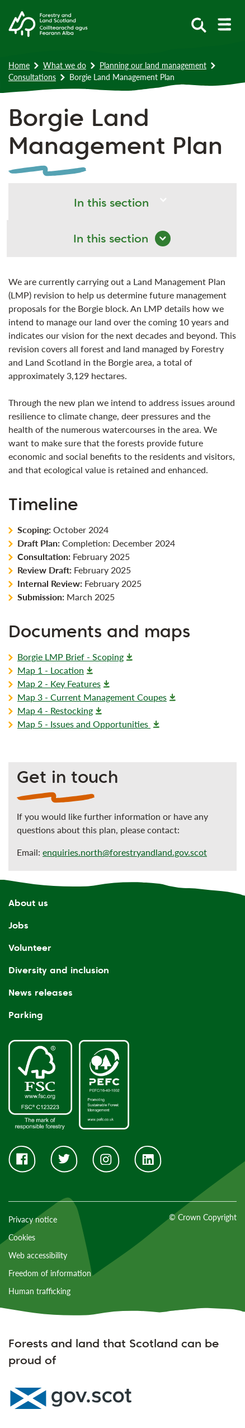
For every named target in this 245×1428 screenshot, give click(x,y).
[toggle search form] (198, 24)
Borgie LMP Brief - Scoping (70, 656)
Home (19, 65)
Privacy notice (32, 1219)
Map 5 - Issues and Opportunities (83, 723)
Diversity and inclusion (58, 970)
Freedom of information (49, 1273)
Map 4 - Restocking (55, 710)
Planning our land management (153, 65)
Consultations (32, 77)
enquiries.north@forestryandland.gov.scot (125, 852)
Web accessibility (37, 1255)
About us (28, 903)
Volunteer (29, 947)
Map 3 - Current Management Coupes (92, 697)
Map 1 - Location (50, 670)
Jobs (18, 925)
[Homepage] (48, 23)
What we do (64, 65)
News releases (40, 992)
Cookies (21, 1237)
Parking (25, 1015)
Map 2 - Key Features (59, 683)
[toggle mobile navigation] (224, 24)
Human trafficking (39, 1291)
